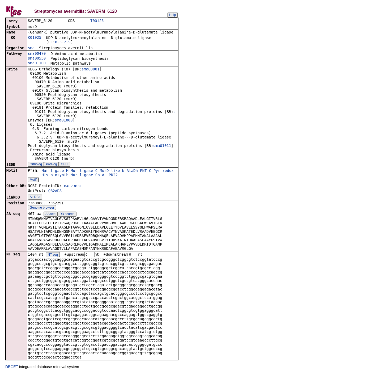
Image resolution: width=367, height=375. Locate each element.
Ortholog (36, 165)
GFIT (64, 165)
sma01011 (162, 146)
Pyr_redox (163, 171)
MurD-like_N (112, 171)
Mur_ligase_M (54, 171)
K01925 (34, 38)
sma (31, 48)
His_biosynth (54, 175)
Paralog (51, 165)
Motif (33, 180)
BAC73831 (73, 186)
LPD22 (112, 175)
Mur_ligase (82, 175)
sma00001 (90, 70)
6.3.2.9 (63, 42)
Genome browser (42, 208)
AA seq (50, 214)
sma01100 (37, 63)
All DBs (35, 197)
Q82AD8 (55, 191)
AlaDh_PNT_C (139, 171)
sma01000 (63, 121)
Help (172, 15)
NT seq (53, 255)
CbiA (99, 175)
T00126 (97, 21)
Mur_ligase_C (84, 171)
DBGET (11, 367)
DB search (66, 214)
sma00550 (37, 59)
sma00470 (37, 54)
